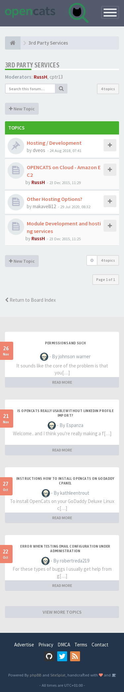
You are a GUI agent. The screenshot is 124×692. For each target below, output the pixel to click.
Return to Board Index (30, 300)
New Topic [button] (22, 109)
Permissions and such (65, 343)
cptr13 (56, 77)
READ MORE (62, 382)
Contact (100, 644)
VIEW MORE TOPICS (62, 612)
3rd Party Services (32, 65)
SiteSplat (57, 674)
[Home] (13, 43)
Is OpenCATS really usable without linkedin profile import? (65, 413)
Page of (105, 279)
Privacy (45, 644)
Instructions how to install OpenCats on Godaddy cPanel (65, 480)
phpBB (35, 674)
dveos (39, 150)
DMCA (64, 644)
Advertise (24, 644)
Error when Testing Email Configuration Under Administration (65, 548)
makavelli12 (44, 206)
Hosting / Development (54, 142)
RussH (40, 77)
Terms (80, 644)
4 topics (108, 88)
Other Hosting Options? (54, 199)
